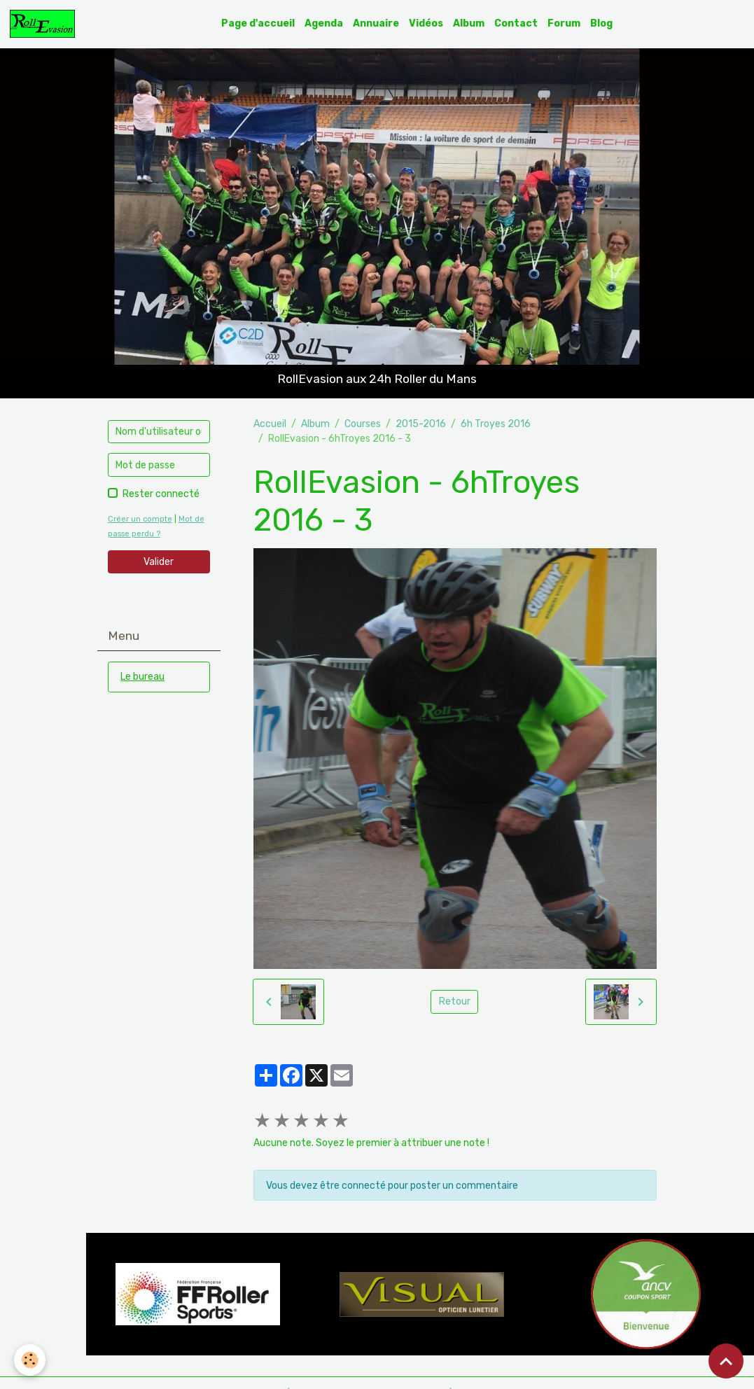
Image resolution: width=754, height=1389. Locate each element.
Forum (563, 23)
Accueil (269, 424)
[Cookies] (30, 1360)
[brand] (45, 24)
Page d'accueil (258, 23)
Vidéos (426, 23)
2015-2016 (421, 424)
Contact (516, 23)
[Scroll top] (725, 1360)
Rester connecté (161, 494)
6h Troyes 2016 (496, 424)
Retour (454, 1001)
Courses (362, 424)
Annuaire (376, 23)
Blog (601, 23)
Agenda (324, 23)
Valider (159, 562)
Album (468, 23)
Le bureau (142, 677)
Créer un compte (140, 519)
